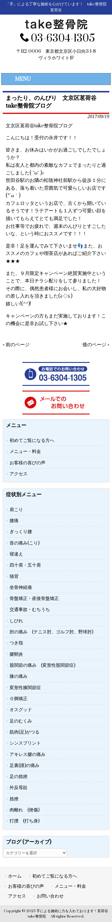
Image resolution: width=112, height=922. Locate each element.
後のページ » (95, 344)
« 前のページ (16, 344)
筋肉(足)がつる (24, 732)
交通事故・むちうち (30, 609)
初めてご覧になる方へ (32, 440)
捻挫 (14, 799)
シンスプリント (25, 743)
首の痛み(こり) (24, 543)
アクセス (18, 474)
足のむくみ (21, 721)
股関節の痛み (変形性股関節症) (42, 665)
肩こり (16, 510)
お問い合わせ (50, 896)
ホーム (15, 876)
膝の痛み (18, 676)
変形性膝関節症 (25, 688)
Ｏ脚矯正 (18, 699)
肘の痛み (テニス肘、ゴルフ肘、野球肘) (51, 632)
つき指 (16, 643)
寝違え (16, 554)
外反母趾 (18, 787)
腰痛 (14, 521)
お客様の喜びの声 (27, 463)
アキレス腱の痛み (27, 754)
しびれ (16, 621)
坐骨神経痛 (21, 587)
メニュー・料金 (25, 451)
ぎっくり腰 (21, 532)
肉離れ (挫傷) (24, 810)
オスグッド (21, 710)
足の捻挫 (18, 776)
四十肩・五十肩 (25, 565)
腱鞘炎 (16, 654)
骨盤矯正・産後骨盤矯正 (34, 598)
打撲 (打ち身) (24, 821)
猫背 (14, 576)
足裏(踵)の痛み (24, 765)
